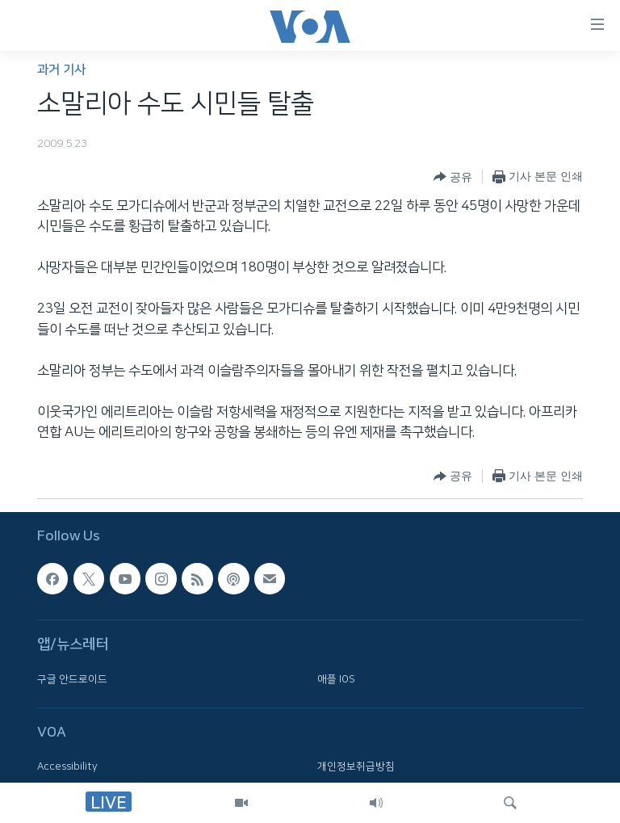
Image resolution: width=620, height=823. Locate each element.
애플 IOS (336, 679)
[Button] (453, 177)
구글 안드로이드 (72, 679)
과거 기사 (61, 70)
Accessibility (67, 766)
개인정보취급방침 (356, 766)
